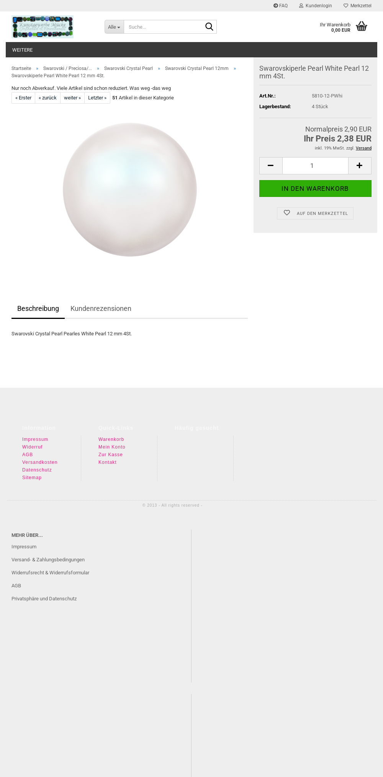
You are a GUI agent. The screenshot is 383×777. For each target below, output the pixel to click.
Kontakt (107, 462)
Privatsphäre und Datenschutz (44, 598)
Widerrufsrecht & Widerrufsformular (50, 572)
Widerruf (32, 447)
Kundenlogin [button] (315, 5)
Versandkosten (39, 462)
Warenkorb (111, 439)
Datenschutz (37, 470)
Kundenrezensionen (100, 308)
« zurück (48, 98)
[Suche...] (114, 27)
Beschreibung (38, 308)
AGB (27, 454)
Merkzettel (358, 5)
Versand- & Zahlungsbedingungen (48, 559)
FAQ (280, 5)
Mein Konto (112, 447)
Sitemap (32, 477)
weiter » (72, 98)
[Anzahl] (315, 140)
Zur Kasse (110, 454)
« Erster (23, 98)
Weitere (22, 50)
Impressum (35, 439)
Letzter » (97, 98)
